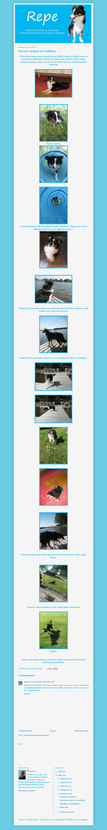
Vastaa (27, 694)
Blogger (84, 820)
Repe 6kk (64, 807)
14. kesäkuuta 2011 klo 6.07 (42, 682)
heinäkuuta (65, 790)
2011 (60, 775)
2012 (60, 772)
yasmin (32, 771)
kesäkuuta (65, 794)
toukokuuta (65, 812)
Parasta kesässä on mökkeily (72, 800)
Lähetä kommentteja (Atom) (36, 735)
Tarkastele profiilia (26, 791)
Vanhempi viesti (81, 731)
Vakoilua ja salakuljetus (70, 804)
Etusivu (53, 731)
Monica (27, 682)
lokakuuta (64, 779)
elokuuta (64, 786)
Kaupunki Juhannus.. (68, 797)
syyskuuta (64, 782)
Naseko (62, 820)
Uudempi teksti (25, 731)
